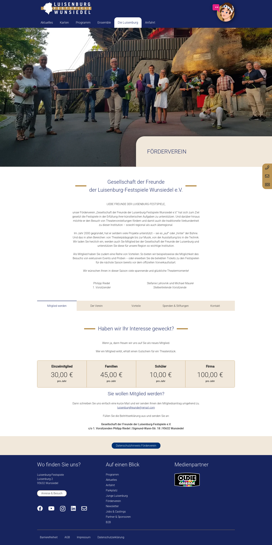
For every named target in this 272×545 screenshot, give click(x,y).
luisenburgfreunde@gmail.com (136, 407)
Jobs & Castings (116, 511)
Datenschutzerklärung (110, 537)
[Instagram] (62, 509)
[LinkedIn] (73, 508)
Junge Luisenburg (117, 495)
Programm (112, 474)
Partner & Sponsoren (118, 516)
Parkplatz (111, 490)
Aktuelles (111, 479)
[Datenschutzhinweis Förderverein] (136, 446)
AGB (67, 537)
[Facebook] (40, 508)
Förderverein (113, 501)
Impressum (84, 537)
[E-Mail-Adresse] (84, 508)
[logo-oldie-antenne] (187, 480)
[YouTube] (51, 508)
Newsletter (112, 506)
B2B (108, 522)
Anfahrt (110, 485)
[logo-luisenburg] (66, 9)
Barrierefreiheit (49, 537)
